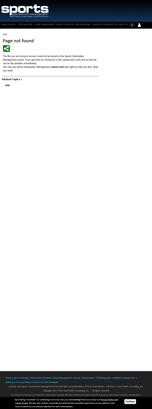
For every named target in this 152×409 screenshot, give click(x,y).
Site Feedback (51, 384)
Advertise (10, 384)
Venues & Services (69, 26)
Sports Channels (21, 380)
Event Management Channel (67, 380)
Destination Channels (41, 380)
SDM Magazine (89, 26)
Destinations (28, 26)
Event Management (48, 26)
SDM (5, 36)
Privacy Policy (23, 384)
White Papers (88, 380)
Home (5, 26)
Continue (130, 401)
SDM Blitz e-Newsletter (110, 26)
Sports (14, 26)
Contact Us (37, 384)
